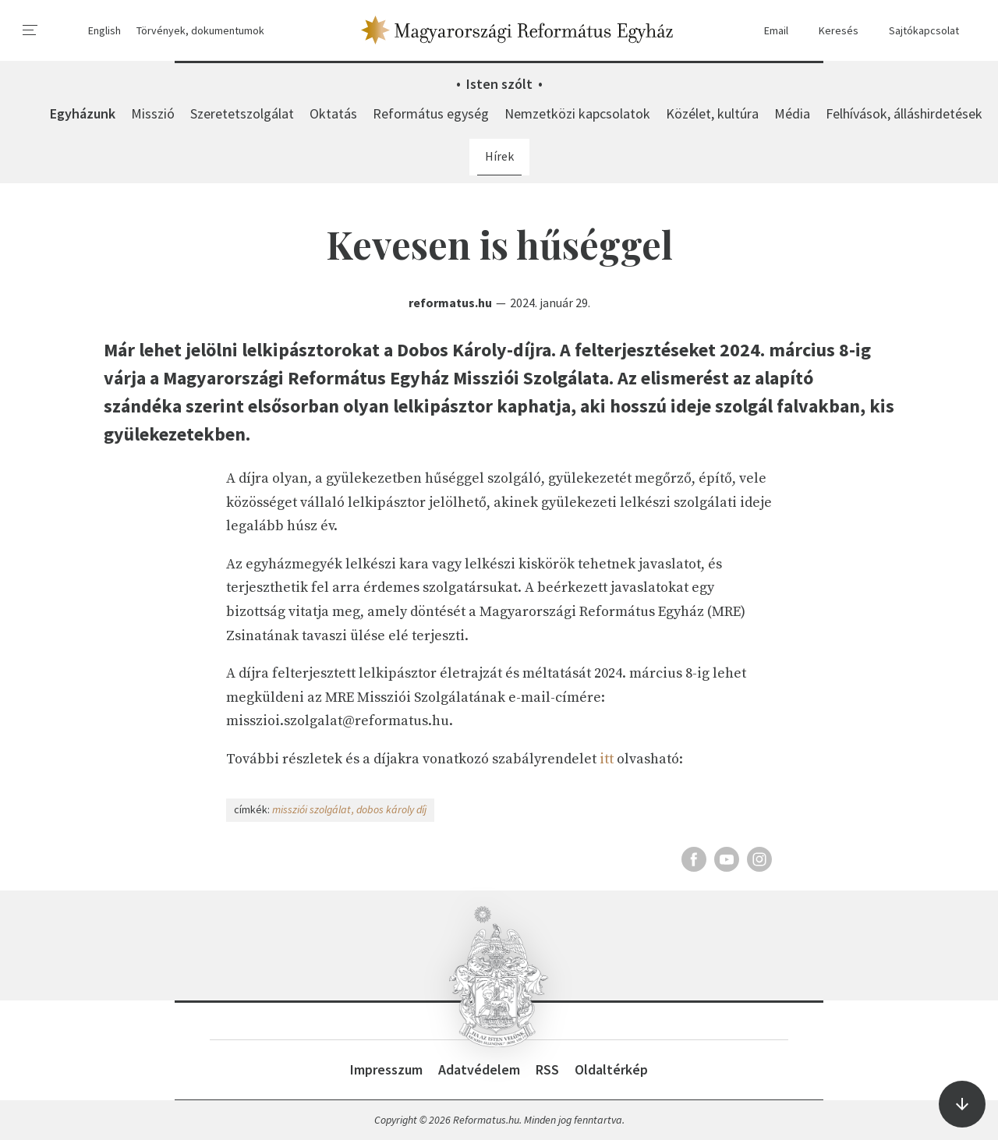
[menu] (30, 30)
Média (792, 113)
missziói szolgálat (311, 809)
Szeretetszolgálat (242, 113)
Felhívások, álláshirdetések (904, 113)
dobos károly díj (391, 809)
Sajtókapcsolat (916, 30)
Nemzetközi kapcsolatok (577, 113)
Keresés (831, 30)
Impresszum (386, 1069)
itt (607, 759)
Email (768, 30)
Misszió (153, 113)
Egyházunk (82, 113)
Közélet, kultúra (712, 113)
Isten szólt (499, 84)
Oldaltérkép (611, 1069)
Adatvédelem (479, 1069)
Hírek (499, 156)
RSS (547, 1069)
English (104, 30)
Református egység (431, 113)
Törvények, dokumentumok (200, 30)
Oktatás (333, 113)
